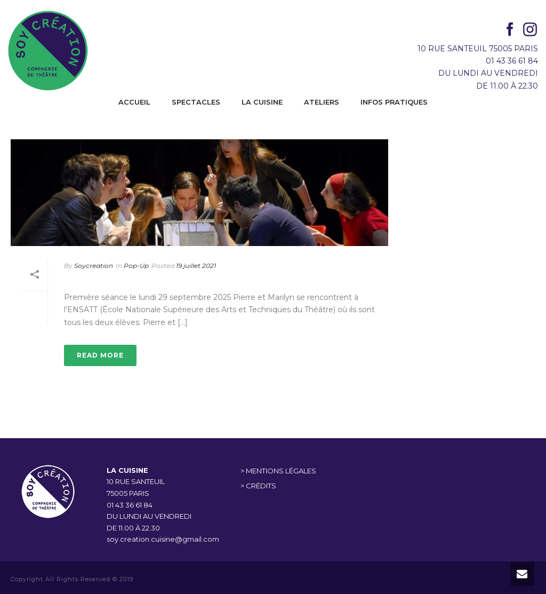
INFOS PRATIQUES (394, 102)
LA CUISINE (262, 102)
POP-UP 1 (92, 280)
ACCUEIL (134, 102)
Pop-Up (136, 266)
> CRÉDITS (258, 485)
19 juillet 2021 (196, 266)
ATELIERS (321, 102)
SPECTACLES (196, 102)
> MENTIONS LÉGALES (278, 470)
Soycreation (93, 266)
